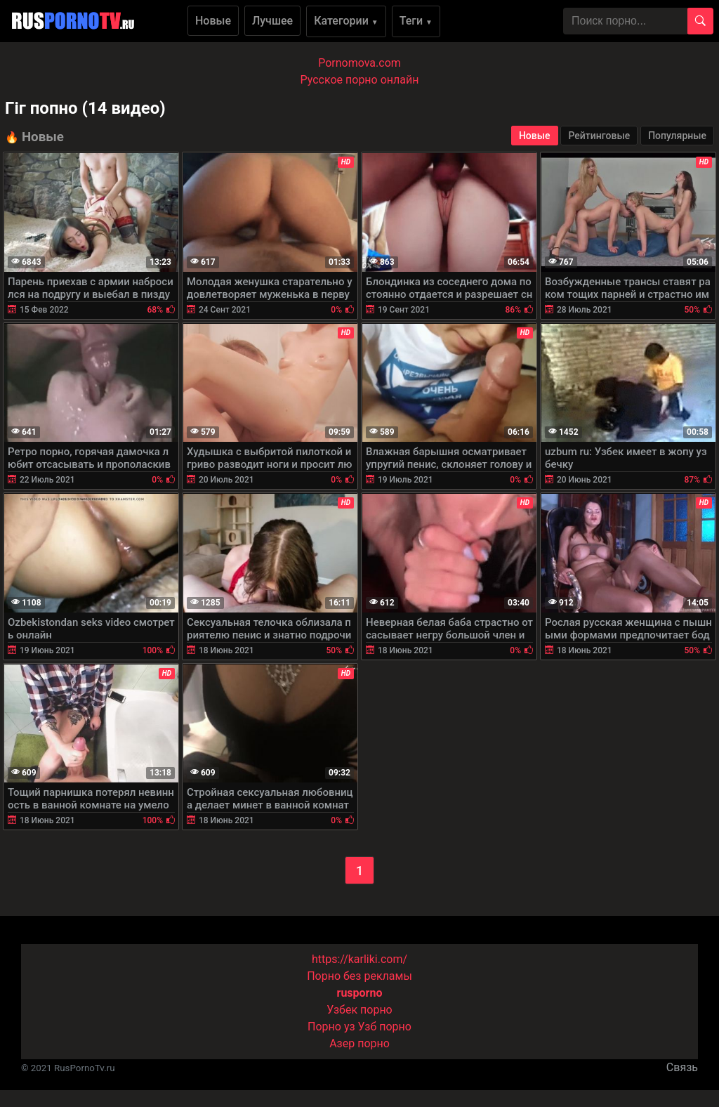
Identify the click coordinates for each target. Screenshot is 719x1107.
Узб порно (384, 1026)
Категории (346, 20)
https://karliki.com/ (359, 959)
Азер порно (359, 1043)
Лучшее (272, 20)
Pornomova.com (359, 63)
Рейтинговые (599, 135)
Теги (416, 20)
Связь (682, 1067)
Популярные (677, 135)
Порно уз (331, 1026)
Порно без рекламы (359, 976)
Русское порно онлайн (360, 79)
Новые (213, 20)
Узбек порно (359, 1009)
